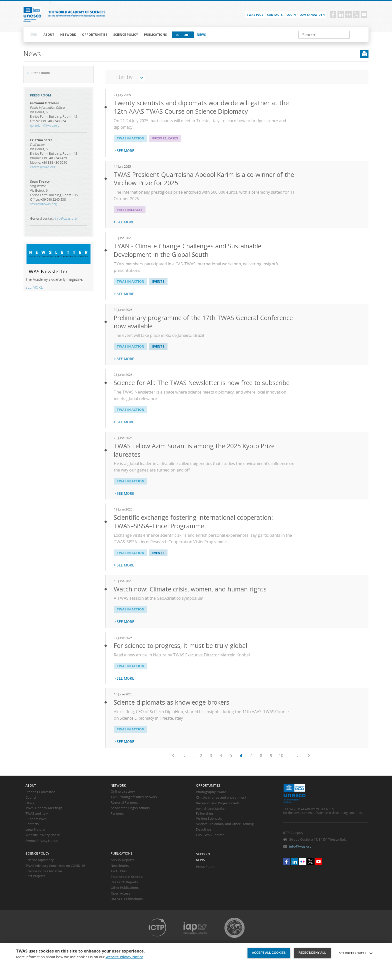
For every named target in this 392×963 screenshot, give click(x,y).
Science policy (125, 34)
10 (282, 756)
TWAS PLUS (255, 14)
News (201, 34)
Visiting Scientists (209, 819)
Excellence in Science (127, 877)
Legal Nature (35, 830)
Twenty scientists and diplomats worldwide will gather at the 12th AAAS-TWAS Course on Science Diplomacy (201, 107)
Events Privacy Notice (42, 841)
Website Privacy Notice (43, 835)
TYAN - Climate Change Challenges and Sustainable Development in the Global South (187, 250)
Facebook (333, 14)
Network (68, 34)
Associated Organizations (130, 808)
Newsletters (120, 866)
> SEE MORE (124, 151)
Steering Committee (40, 792)
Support (183, 35)
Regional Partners (124, 803)
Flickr (348, 14)
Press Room (41, 72)
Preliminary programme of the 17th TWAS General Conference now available (203, 322)
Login (291, 14)
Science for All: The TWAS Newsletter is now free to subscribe (202, 383)
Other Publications (125, 888)
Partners (117, 814)
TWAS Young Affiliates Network (134, 797)
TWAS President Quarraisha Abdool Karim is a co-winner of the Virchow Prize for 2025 (204, 178)
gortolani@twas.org (44, 125)
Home (34, 35)
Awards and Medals (211, 809)
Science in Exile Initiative (44, 871)
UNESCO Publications (127, 899)
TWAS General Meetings (44, 808)
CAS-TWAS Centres (210, 835)
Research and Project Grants (218, 803)
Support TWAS (36, 819)
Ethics (30, 803)
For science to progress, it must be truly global (180, 645)
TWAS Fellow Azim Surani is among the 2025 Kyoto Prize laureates (194, 450)
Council (31, 798)
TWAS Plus (119, 871)
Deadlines (204, 830)
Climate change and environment (221, 798)
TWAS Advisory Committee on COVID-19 (55, 866)
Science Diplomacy (40, 860)
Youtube (364, 14)
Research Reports (124, 882)
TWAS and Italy (37, 814)
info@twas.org (65, 218)
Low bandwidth (312, 14)
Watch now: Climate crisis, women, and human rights (190, 589)
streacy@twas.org (43, 204)
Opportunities (94, 34)
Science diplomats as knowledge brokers (171, 702)
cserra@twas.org (42, 167)
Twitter (356, 14)
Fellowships (205, 814)
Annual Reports (122, 860)
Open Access (120, 894)
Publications (155, 34)
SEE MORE (34, 287)
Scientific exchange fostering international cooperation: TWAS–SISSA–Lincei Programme (193, 521)
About (49, 34)
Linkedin (341, 14)
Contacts (275, 14)
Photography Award (211, 792)
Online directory (123, 792)
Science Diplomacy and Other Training (225, 824)
